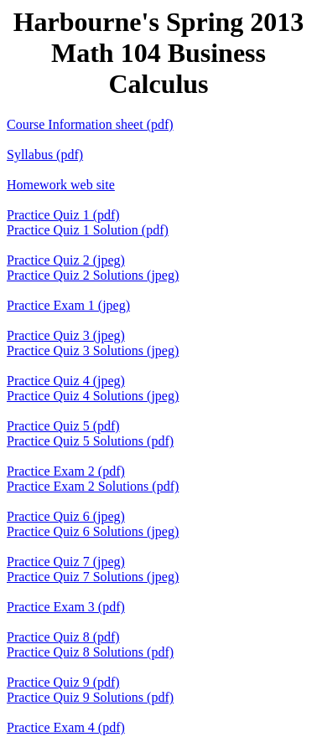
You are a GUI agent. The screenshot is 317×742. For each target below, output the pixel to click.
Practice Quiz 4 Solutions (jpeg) (93, 396)
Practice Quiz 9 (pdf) (63, 682)
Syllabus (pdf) (45, 154)
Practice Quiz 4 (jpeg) (66, 381)
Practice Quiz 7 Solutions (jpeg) (93, 576)
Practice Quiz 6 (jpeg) (66, 516)
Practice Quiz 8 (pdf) (63, 637)
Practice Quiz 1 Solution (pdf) (88, 230)
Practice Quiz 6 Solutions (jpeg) (93, 531)
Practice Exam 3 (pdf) (66, 607)
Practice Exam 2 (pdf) (66, 471)
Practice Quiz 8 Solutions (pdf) (90, 652)
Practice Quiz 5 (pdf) (63, 426)
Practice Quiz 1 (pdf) (63, 215)
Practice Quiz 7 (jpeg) (66, 561)
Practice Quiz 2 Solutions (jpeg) (93, 275)
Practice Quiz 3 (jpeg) (66, 335)
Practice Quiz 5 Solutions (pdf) (90, 441)
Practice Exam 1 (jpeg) (68, 305)
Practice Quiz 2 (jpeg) (66, 260)
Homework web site (61, 185)
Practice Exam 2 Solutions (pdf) (93, 486)
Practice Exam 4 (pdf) (66, 727)
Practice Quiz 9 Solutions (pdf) (90, 697)
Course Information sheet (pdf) (90, 124)
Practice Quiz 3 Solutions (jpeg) (93, 350)
